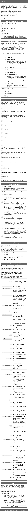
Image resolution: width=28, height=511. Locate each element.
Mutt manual (12, 15)
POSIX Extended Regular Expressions (12, 269)
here (24, 510)
